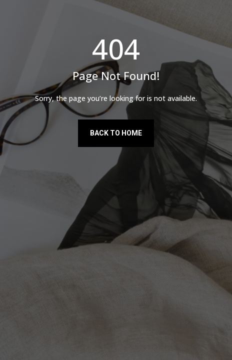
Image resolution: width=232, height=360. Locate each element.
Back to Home (116, 133)
